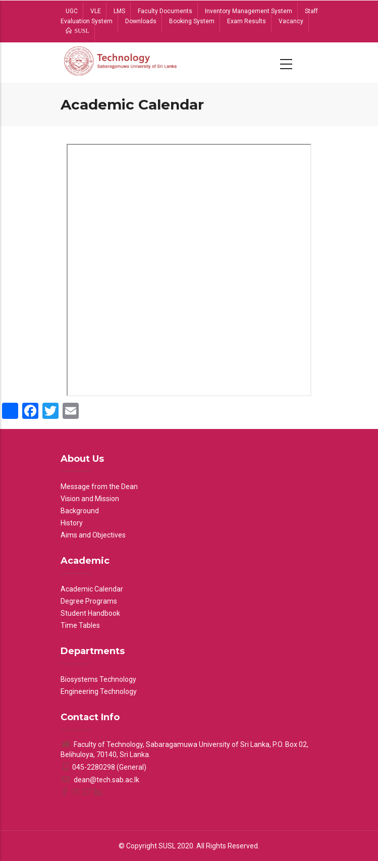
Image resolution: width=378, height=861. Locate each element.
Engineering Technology (99, 691)
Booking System (191, 21)
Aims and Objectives (93, 535)
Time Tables (80, 625)
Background (80, 511)
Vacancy (291, 21)
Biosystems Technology (98, 679)
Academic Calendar (92, 589)
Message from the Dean (99, 486)
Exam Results (246, 21)
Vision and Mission (90, 499)
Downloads (140, 21)
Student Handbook (90, 613)
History (72, 523)
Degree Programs (89, 601)
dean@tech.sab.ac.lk (100, 780)
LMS (119, 11)
